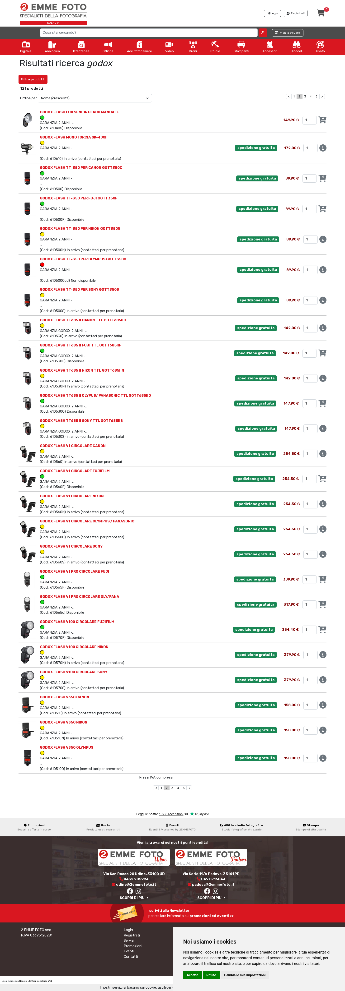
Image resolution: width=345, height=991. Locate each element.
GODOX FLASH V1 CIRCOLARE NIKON (72, 496)
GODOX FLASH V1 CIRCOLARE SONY (71, 546)
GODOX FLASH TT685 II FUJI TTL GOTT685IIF (80, 345)
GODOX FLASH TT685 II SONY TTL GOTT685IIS (81, 421)
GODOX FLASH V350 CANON (64, 697)
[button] (263, 32)
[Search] (149, 32)
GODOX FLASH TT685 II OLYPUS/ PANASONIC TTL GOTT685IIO (95, 395)
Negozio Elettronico (29, 981)
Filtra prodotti (33, 79)
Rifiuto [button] (211, 975)
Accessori (269, 47)
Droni (193, 47)
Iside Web (47, 981)
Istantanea (81, 47)
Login (128, 930)
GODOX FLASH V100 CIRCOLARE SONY (73, 672)
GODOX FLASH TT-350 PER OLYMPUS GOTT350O (83, 259)
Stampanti (241, 47)
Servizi (129, 940)
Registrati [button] (296, 13)
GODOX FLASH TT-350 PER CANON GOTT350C (81, 168)
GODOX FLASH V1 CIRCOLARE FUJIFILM (75, 471)
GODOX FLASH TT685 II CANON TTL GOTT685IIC (83, 320)
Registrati (132, 935)
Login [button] (272, 13)
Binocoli (296, 47)
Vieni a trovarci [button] (288, 32)
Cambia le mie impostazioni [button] (244, 975)
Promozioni (133, 946)
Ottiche (108, 47)
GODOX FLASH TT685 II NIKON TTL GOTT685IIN (82, 370)
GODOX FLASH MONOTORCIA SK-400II (74, 137)
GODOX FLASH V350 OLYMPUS (66, 747)
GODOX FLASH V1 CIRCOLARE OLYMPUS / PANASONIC (87, 521)
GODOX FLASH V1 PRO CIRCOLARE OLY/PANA (79, 597)
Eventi (129, 951)
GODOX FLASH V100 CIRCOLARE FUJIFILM (77, 622)
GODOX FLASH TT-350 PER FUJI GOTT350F (78, 198)
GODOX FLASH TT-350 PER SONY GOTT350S (79, 289)
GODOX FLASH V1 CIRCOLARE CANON (73, 446)
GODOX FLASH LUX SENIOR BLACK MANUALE (79, 112)
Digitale (25, 47)
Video (169, 47)
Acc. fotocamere (139, 47)
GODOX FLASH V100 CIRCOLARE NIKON (74, 647)
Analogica (52, 47)
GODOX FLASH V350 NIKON (63, 722)
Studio (215, 47)
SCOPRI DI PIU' (134, 898)
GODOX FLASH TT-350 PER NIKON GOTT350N (80, 228)
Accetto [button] (192, 975)
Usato (320, 47)
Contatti (131, 956)
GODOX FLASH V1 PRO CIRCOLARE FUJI (74, 571)
